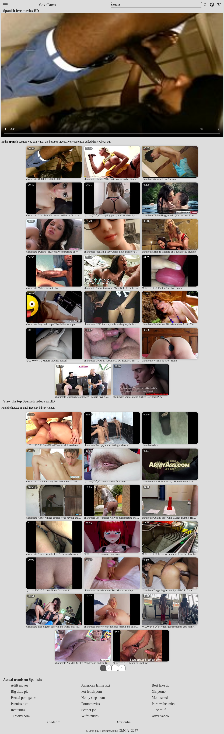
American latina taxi (95, 685)
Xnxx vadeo (160, 716)
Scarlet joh (88, 710)
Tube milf (159, 710)
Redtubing (18, 710)
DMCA (124, 730)
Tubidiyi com (20, 716)
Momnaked (160, 697)
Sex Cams (47, 4)
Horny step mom (93, 697)
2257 (134, 730)
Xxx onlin (124, 722)
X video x (53, 722)
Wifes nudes (90, 716)
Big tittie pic (19, 691)
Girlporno (159, 691)
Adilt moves (19, 685)
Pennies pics (19, 704)
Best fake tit (160, 685)
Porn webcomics (163, 704)
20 (122, 668)
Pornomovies (90, 704)
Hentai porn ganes (23, 697)
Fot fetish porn (91, 691)
